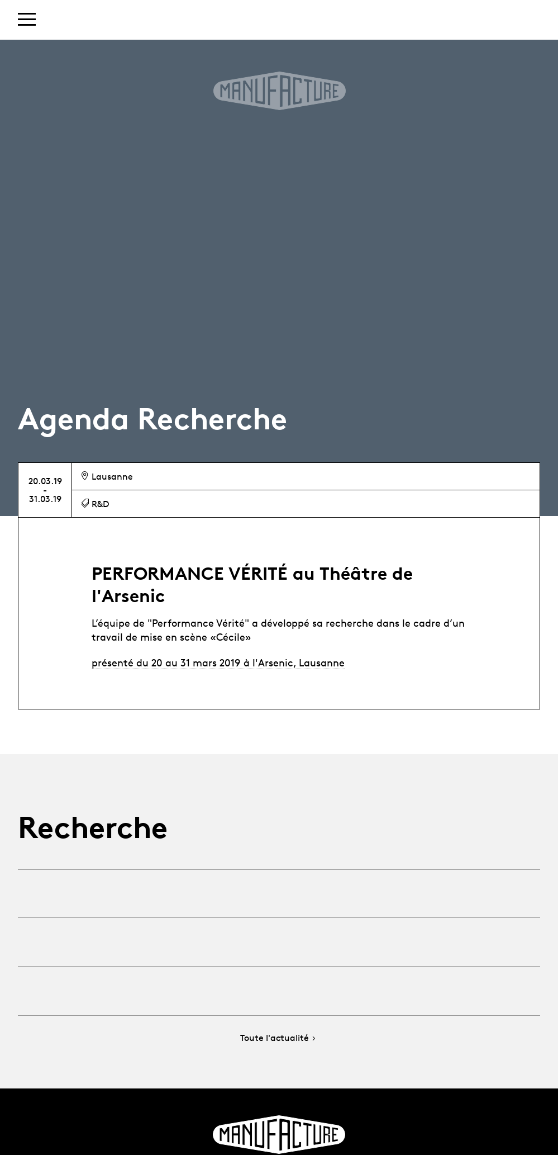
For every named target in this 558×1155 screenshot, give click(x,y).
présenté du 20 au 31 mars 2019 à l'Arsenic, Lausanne (218, 662)
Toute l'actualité (279, 1038)
